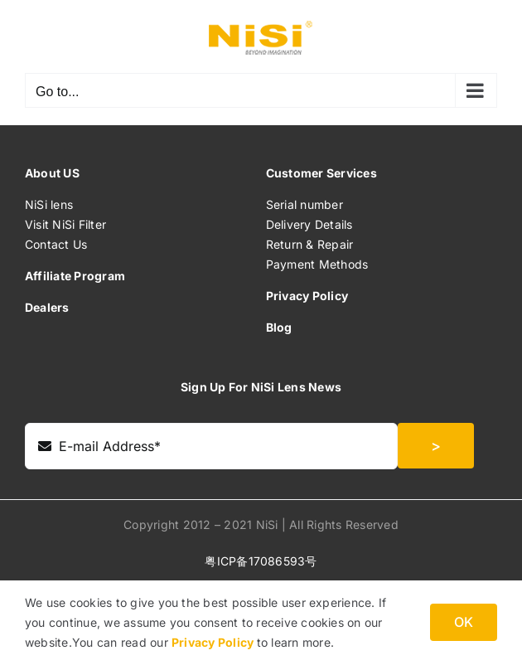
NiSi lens (49, 204)
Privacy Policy (214, 642)
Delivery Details (309, 224)
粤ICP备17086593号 (261, 561)
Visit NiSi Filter (65, 224)
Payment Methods (317, 264)
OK (463, 622)
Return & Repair (310, 244)
